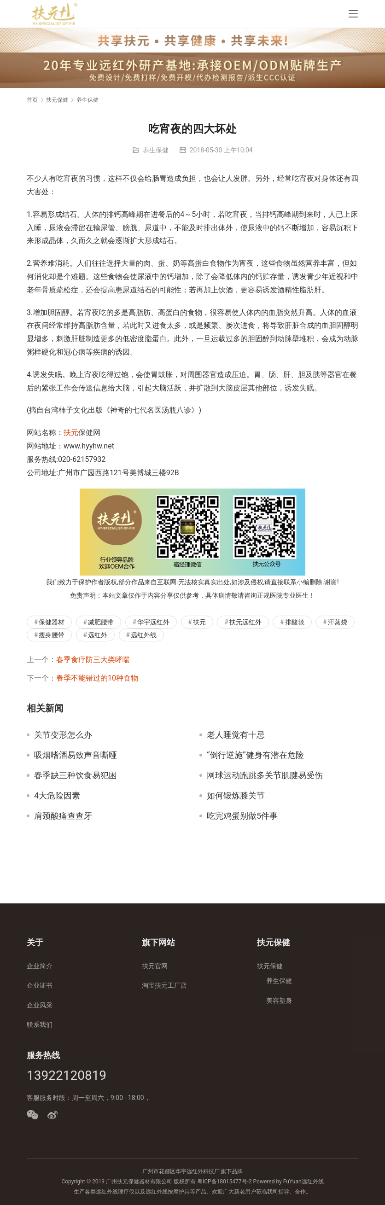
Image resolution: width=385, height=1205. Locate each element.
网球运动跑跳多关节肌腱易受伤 (265, 775)
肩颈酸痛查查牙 (63, 816)
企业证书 (39, 985)
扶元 (71, 432)
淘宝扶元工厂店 (164, 985)
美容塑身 (279, 1000)
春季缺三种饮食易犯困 (75, 775)
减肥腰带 (101, 622)
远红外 (97, 635)
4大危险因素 (57, 795)
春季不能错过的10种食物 (97, 678)
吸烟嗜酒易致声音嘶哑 (75, 755)
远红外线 (144, 635)
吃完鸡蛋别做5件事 (242, 816)
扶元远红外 (245, 622)
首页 (32, 100)
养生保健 (156, 150)
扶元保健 (270, 966)
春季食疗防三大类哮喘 (93, 659)
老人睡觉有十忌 (236, 734)
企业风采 (39, 1005)
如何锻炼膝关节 (236, 795)
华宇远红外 (153, 622)
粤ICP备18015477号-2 (224, 1181)
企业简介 (39, 966)
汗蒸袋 (337, 622)
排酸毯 (294, 622)
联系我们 (39, 1024)
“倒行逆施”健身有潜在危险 (255, 755)
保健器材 (51, 622)
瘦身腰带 (51, 635)
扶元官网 (155, 966)
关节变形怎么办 (63, 734)
